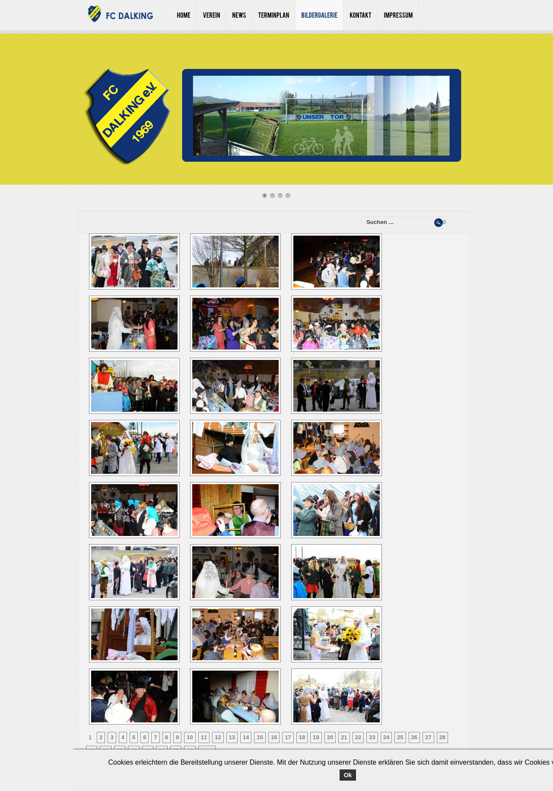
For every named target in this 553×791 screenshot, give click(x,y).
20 (330, 737)
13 (232, 737)
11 (204, 737)
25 (400, 737)
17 (288, 737)
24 (386, 737)
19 (316, 737)
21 (344, 737)
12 (218, 737)
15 (260, 737)
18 (302, 737)
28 (442, 737)
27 (428, 737)
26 (414, 737)
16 (274, 737)
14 (246, 737)
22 (358, 737)
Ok (348, 775)
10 (190, 737)
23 (372, 737)
